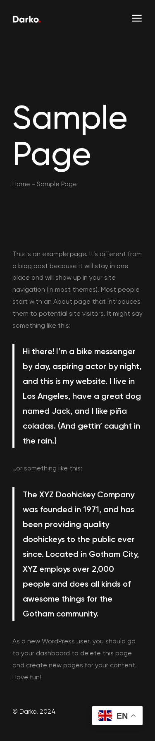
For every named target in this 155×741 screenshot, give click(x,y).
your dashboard (45, 653)
